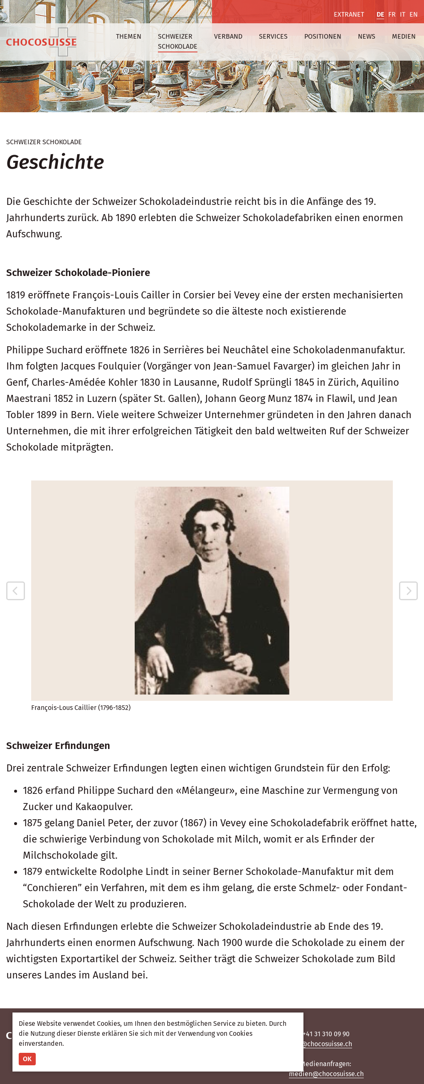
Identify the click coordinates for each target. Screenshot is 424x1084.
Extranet (349, 14)
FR (392, 14)
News (366, 36)
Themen (128, 36)
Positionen (322, 36)
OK (27, 1059)
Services (273, 36)
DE (380, 14)
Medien (404, 36)
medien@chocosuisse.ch (326, 1074)
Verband (228, 36)
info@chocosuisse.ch (320, 1044)
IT (402, 14)
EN (413, 14)
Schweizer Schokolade (177, 41)
